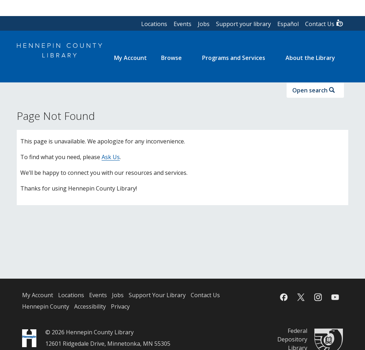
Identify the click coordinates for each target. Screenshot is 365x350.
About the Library (310, 58)
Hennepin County (45, 306)
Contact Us (324, 23)
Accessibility (90, 306)
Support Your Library (157, 295)
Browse (171, 58)
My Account (37, 295)
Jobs (204, 24)
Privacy (120, 306)
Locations (154, 24)
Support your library (243, 24)
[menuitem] (130, 57)
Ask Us (111, 157)
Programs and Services (233, 58)
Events (182, 24)
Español (288, 24)
